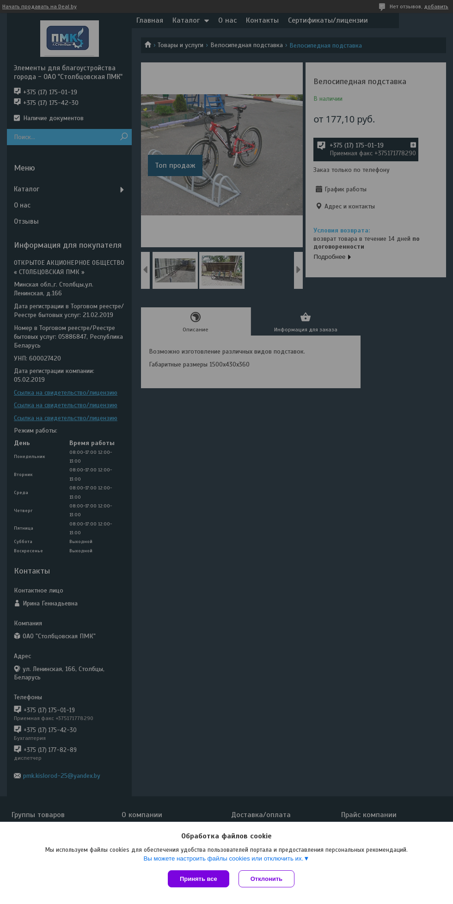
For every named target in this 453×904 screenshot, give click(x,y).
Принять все (198, 878)
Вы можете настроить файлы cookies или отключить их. (223, 858)
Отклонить (266, 878)
